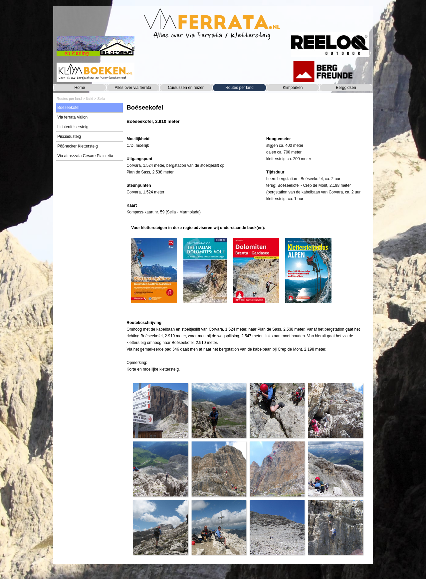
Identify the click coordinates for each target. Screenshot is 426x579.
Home (79, 87)
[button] (160, 410)
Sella (101, 99)
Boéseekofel (68, 107)
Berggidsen (346, 87)
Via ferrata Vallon (72, 117)
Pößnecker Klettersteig (77, 146)
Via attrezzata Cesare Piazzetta (85, 155)
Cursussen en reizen (186, 87)
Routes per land (239, 87)
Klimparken (293, 87)
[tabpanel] (247, 117)
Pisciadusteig (69, 136)
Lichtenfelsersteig (72, 127)
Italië (90, 99)
